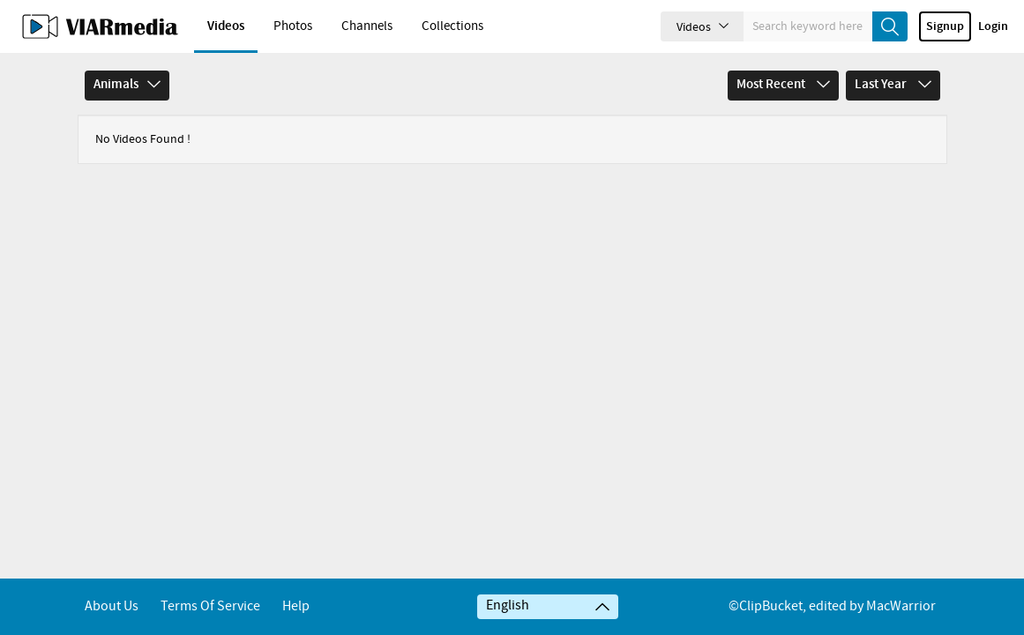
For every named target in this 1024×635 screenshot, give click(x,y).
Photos (292, 26)
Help (296, 606)
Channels (366, 26)
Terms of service (210, 606)
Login (993, 26)
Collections (452, 26)
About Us (111, 606)
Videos (225, 26)
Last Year (893, 84)
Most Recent (783, 84)
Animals (127, 84)
